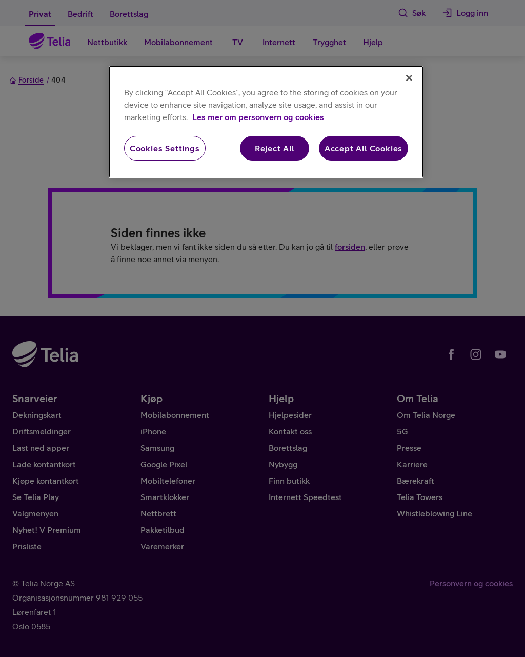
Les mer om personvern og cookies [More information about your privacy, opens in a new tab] (258, 117)
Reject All (274, 148)
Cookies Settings (165, 148)
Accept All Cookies (363, 148)
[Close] (409, 78)
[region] (266, 122)
